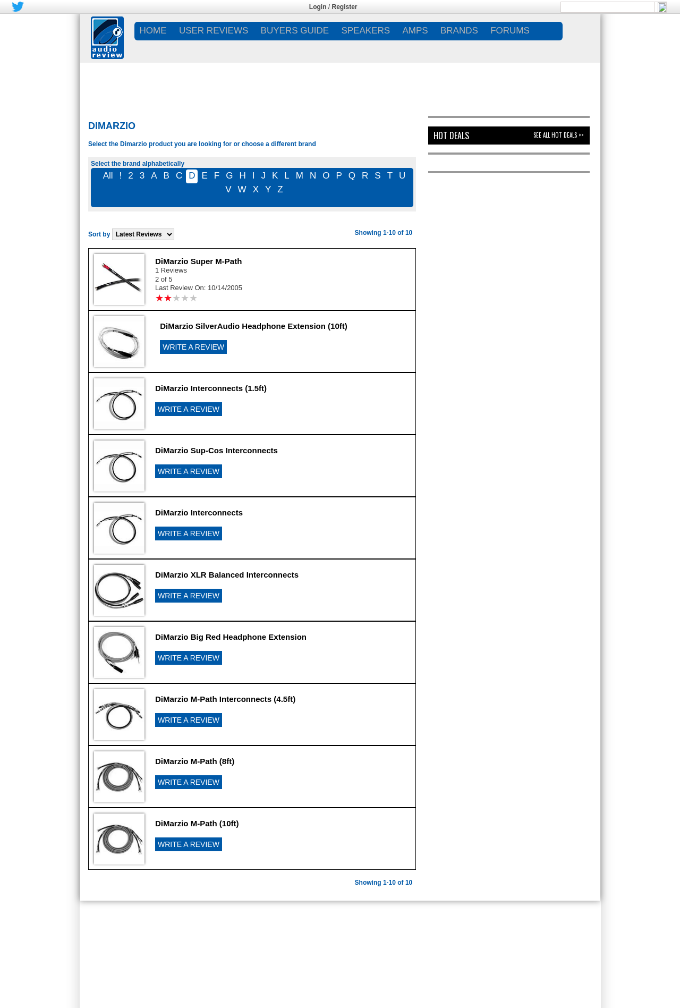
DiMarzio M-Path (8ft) (194, 761)
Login (318, 7)
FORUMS (510, 31)
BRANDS (459, 31)
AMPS (415, 31)
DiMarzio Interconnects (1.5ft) (211, 388)
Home (153, 31)
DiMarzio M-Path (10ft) (197, 823)
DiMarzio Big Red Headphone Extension (231, 636)
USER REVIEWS (213, 31)
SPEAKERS (365, 31)
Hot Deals (451, 135)
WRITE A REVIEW (193, 347)
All (108, 176)
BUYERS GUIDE (295, 31)
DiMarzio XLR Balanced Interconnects (227, 574)
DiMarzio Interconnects (199, 512)
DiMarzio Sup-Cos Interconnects (216, 450)
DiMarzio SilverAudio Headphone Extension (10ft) (253, 326)
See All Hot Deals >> (558, 135)
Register (345, 7)
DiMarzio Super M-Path (198, 261)
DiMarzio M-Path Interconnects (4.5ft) (225, 699)
